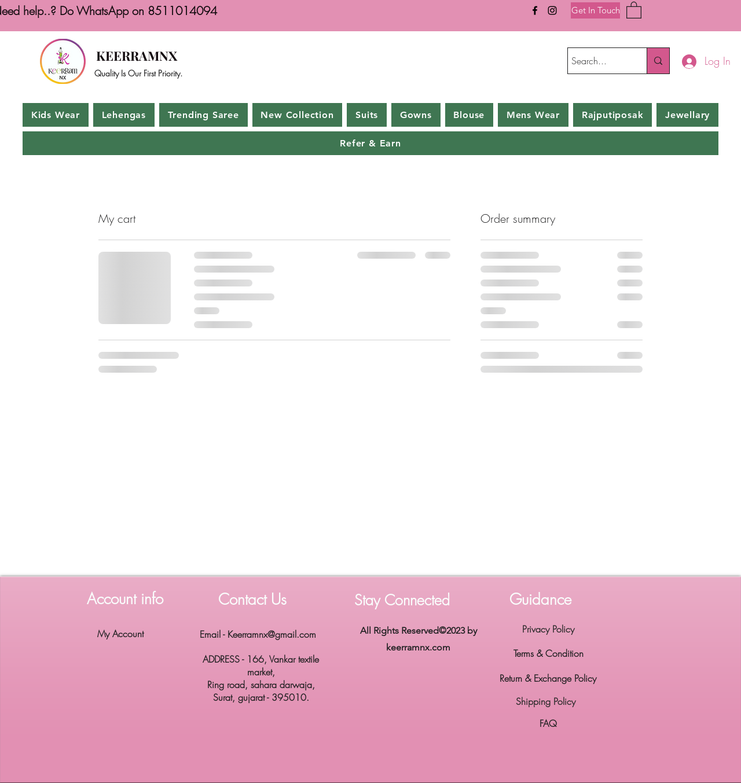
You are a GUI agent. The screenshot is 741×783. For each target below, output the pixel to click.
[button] (633, 10)
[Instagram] (552, 10)
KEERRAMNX (136, 55)
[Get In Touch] (595, 10)
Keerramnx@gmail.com (272, 634)
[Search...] (596, 60)
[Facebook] (535, 10)
